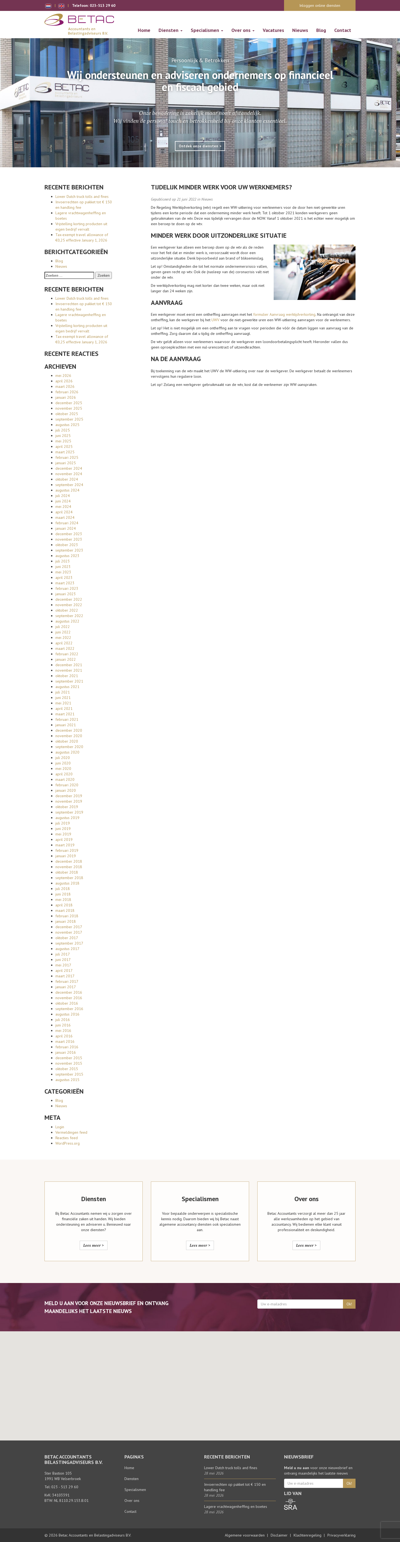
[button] (200, 1381)
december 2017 (68, 926)
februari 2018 (66, 915)
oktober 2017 (66, 937)
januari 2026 (65, 397)
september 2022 (69, 615)
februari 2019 (66, 850)
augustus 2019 (67, 817)
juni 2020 (63, 763)
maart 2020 (64, 779)
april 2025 (64, 446)
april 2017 (64, 970)
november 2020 (68, 735)
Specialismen (207, 30)
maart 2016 (64, 1041)
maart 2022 (64, 648)
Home (144, 30)
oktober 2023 (66, 544)
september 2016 (69, 1008)
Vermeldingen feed (71, 1132)
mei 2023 (63, 572)
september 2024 (69, 484)
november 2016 (68, 997)
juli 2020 (62, 757)
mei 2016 (63, 1030)
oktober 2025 (66, 413)
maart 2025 (64, 451)
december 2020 (68, 730)
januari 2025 (65, 462)
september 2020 (69, 746)
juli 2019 (62, 823)
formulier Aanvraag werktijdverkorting (284, 314)
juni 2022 (63, 632)
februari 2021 (66, 719)
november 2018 (68, 866)
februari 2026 (66, 391)
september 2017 (69, 943)
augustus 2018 (67, 883)
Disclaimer (279, 1535)
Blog (321, 30)
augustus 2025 (67, 424)
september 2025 (69, 419)
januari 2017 (65, 986)
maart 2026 (64, 386)
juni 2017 (63, 959)
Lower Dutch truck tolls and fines (82, 196)
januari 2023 (65, 593)
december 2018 (68, 861)
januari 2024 (65, 528)
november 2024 (68, 473)
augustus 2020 (67, 752)
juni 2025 (63, 435)
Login (59, 1126)
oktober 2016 (66, 1003)
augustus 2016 (67, 1014)
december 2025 (68, 402)
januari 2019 (65, 855)
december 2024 (68, 468)
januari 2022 (65, 659)
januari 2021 (65, 724)
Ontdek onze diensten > (200, 146)
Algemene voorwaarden (245, 1535)
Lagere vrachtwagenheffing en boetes (235, 1506)
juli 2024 (62, 495)
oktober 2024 (66, 479)
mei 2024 (63, 506)
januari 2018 (65, 921)
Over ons (243, 30)
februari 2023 (66, 588)
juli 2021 (62, 692)
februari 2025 (66, 457)
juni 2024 (63, 501)
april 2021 (64, 708)
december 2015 (68, 1057)
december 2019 (68, 795)
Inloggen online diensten (319, 5)
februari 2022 (66, 653)
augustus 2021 (67, 686)
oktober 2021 (66, 675)
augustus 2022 (67, 621)
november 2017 (68, 932)
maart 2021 (64, 714)
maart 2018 (64, 910)
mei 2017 (63, 965)
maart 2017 (64, 976)
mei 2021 (63, 703)
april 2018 (64, 905)
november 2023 (68, 539)
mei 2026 (63, 375)
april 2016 (64, 1036)
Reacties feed (66, 1137)
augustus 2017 (67, 948)
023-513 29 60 (102, 5)
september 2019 (69, 812)
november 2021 (68, 670)
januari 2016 (65, 1052)
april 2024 (64, 512)
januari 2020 (65, 790)
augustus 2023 (67, 555)
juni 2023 (63, 566)
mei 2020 (63, 768)
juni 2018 (63, 894)
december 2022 (68, 599)
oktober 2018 (66, 872)
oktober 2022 (66, 610)
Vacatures (273, 30)
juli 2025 (62, 430)
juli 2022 (62, 626)
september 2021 (69, 681)
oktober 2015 (66, 1068)
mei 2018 (63, 899)
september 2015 (69, 1074)
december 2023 (68, 533)
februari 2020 (66, 784)
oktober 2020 (66, 741)
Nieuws (300, 30)
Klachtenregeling (307, 1535)
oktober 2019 (66, 806)
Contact (342, 30)
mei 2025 (63, 441)
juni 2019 (63, 828)
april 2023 (64, 577)
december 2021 (68, 664)
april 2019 (64, 839)
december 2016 (68, 992)
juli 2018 (62, 888)
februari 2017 (66, 981)
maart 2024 (64, 517)
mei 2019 (63, 834)
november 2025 (68, 408)
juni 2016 (63, 1025)
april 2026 (64, 381)
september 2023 (69, 550)
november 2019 (68, 801)
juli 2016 (62, 1019)
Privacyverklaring (341, 1535)
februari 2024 (66, 522)
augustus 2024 (67, 490)
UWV (215, 319)
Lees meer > (93, 1245)
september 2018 (69, 877)
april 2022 (64, 643)
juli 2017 (62, 954)
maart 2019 (64, 845)
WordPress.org (67, 1143)
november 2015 (68, 1063)
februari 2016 (66, 1046)
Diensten (171, 30)
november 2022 (68, 604)
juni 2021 (63, 697)
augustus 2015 (67, 1079)
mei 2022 (63, 637)
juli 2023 (62, 561)
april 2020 (64, 774)
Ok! (349, 1304)
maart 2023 (64, 583)
